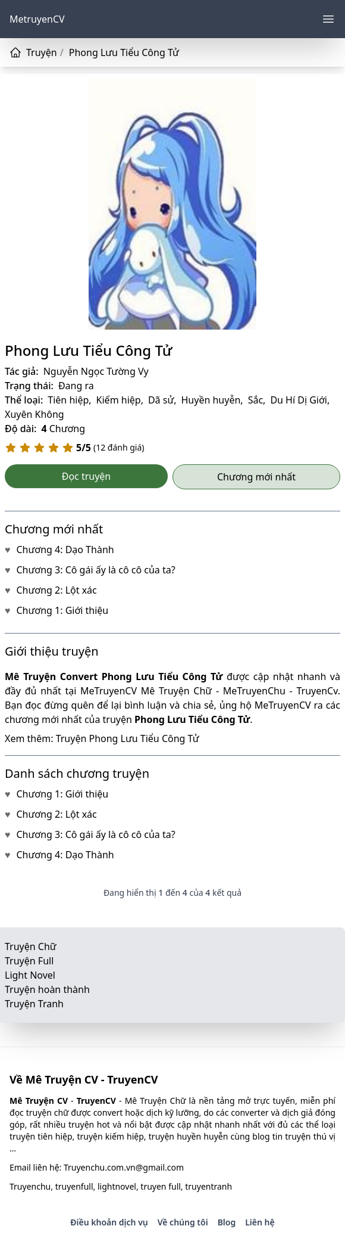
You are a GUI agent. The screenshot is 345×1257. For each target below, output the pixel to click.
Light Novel (30, 975)
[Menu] (328, 19)
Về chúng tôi (183, 1222)
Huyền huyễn (211, 399)
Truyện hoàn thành (47, 989)
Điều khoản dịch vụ (109, 1222)
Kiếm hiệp (118, 399)
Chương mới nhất (256, 476)
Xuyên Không (34, 414)
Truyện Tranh (34, 1003)
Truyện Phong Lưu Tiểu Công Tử (127, 738)
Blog (227, 1222)
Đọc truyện (86, 476)
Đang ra (76, 385)
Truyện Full (29, 960)
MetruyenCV (37, 19)
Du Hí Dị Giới (298, 399)
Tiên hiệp (68, 399)
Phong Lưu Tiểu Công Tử (88, 350)
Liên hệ (260, 1222)
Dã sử (161, 399)
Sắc (255, 399)
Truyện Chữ (31, 946)
